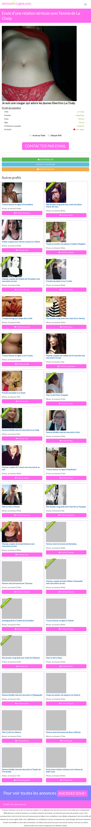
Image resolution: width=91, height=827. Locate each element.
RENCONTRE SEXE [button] (45, 169)
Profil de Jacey (22, 555)
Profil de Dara (66, 327)
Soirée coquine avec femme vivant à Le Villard (21, 241)
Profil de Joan (22, 250)
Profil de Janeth (66, 403)
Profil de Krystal (22, 629)
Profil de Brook (22, 741)
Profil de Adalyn (22, 478)
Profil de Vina (22, 401)
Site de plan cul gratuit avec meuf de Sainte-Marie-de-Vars (64, 205)
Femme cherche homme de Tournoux (17, 583)
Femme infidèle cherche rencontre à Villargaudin (22, 695)
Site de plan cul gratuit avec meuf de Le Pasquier (66, 506)
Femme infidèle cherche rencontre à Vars (63, 432)
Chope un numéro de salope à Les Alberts (63, 695)
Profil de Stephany (22, 780)
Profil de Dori (66, 780)
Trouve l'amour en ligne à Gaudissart (61, 469)
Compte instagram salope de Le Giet (17, 318)
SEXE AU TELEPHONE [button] (45, 164)
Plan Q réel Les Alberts (11, 732)
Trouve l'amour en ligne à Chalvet (60, 620)
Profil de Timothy (22, 592)
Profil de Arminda (66, 592)
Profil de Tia (22, 666)
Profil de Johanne (66, 252)
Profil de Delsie (22, 703)
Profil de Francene (22, 515)
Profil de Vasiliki (22, 364)
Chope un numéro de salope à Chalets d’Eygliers (66, 244)
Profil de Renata (66, 703)
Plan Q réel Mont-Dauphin (57, 395)
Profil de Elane (66, 441)
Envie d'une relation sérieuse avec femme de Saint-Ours (64, 770)
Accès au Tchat (38, 135)
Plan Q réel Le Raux (54, 658)
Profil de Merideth (66, 515)
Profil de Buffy (66, 290)
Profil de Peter (66, 666)
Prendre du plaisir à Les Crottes (59, 281)
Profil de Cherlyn (66, 629)
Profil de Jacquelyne (66, 366)
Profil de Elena (66, 478)
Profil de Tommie (66, 552)
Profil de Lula (66, 741)
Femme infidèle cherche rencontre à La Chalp (20, 430)
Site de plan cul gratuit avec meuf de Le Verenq (65, 318)
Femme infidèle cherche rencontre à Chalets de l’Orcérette (21, 770)
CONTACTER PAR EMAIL (45, 146)
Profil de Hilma (66, 215)
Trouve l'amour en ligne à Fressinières (17, 204)
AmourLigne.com (16, 3)
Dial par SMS (56, 135)
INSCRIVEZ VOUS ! (72, 793)
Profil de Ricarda (22, 290)
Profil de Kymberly (22, 213)
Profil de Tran (22, 438)
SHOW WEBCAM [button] (45, 159)
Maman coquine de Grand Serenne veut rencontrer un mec (18, 545)
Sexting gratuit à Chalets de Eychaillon (18, 620)
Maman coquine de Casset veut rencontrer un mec (21, 468)
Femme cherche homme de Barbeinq (61, 544)
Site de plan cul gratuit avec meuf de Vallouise (21, 658)
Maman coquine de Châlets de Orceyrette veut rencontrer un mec (65, 356)
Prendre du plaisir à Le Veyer (14, 393)
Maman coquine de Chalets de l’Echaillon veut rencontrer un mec (21, 280)
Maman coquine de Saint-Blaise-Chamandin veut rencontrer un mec (64, 582)
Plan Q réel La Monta (11, 506)
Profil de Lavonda (22, 327)
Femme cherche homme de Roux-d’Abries (63, 732)
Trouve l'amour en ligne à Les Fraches (17, 355)
